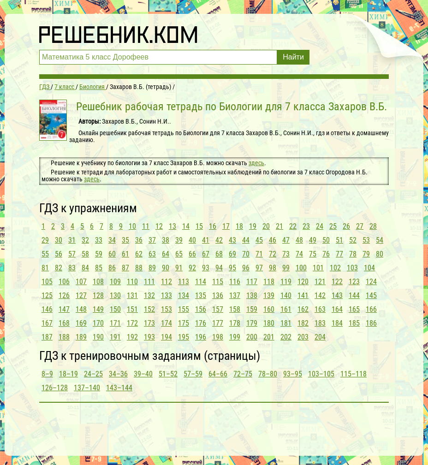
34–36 (118, 374)
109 (115, 281)
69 (232, 254)
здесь (256, 163)
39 (179, 240)
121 (320, 281)
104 (369, 267)
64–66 (217, 374)
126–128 (55, 387)
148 (81, 309)
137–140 (87, 387)
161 (285, 309)
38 (165, 240)
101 (318, 267)
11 (145, 226)
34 (112, 240)
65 (179, 254)
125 (47, 295)
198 (217, 337)
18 (239, 226)
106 (64, 281)
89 (152, 267)
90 (165, 267)
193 (149, 337)
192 (132, 337)
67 (205, 254)
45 (259, 240)
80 (379, 254)
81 (45, 267)
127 (81, 295)
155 (183, 309)
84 (85, 267)
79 (366, 254)
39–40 (143, 374)
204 (320, 337)
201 (268, 337)
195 (183, 337)
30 (58, 240)
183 (320, 323)
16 (212, 226)
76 (326, 254)
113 (183, 281)
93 (205, 267)
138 (251, 295)
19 (252, 226)
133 (166, 295)
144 (354, 295)
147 (64, 309)
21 (279, 226)
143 (337, 295)
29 (45, 240)
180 (268, 323)
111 (149, 281)
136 (217, 295)
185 (354, 323)
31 (72, 240)
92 (192, 267)
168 (64, 323)
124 (371, 281)
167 (47, 323)
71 (259, 254)
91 (179, 267)
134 (183, 295)
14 (186, 226)
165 (354, 309)
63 (152, 254)
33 (98, 240)
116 (234, 281)
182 (303, 323)
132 (149, 295)
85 (98, 267)
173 (149, 323)
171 (115, 323)
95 (232, 267)
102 (335, 267)
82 (58, 267)
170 (98, 323)
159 (251, 309)
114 (200, 281)
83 (72, 267)
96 (246, 267)
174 (166, 323)
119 (285, 281)
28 (373, 226)
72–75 (242, 374)
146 (47, 309)
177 (217, 323)
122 (337, 281)
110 (132, 281)
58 (85, 254)
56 (58, 254)
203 (303, 337)
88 (139, 267)
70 (246, 254)
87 (125, 267)
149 (98, 309)
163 (320, 309)
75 (312, 254)
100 (301, 267)
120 (303, 281)
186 (371, 323)
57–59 (193, 374)
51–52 (168, 374)
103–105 (321, 374)
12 (159, 226)
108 (98, 281)
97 (259, 267)
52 (353, 240)
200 (251, 337)
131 (132, 295)
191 (115, 337)
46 (272, 240)
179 (251, 323)
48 (299, 240)
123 (354, 281)
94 (219, 267)
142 (320, 295)
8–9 (47, 374)
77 (339, 254)
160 (268, 309)
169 (81, 323)
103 (352, 267)
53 (366, 240)
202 (285, 337)
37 (152, 240)
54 (379, 240)
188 (64, 337)
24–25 (93, 374)
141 (303, 295)
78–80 (267, 374)
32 (85, 240)
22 (293, 226)
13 (172, 226)
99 (286, 267)
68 (219, 254)
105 (47, 281)
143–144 (119, 387)
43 (232, 240)
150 (115, 309)
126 (64, 295)
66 (192, 254)
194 (166, 337)
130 (115, 295)
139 (268, 295)
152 (149, 309)
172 (132, 323)
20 (266, 226)
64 (165, 254)
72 (272, 254)
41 (205, 240)
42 (219, 240)
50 (326, 240)
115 (217, 281)
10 (132, 226)
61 (125, 254)
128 (98, 295)
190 (98, 337)
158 (234, 309)
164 (337, 309)
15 (199, 226)
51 (339, 240)
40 (192, 240)
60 (112, 254)
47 (286, 240)
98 (272, 267)
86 (112, 267)
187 (47, 337)
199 (234, 337)
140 (285, 295)
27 (359, 226)
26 (346, 226)
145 (371, 295)
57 (72, 254)
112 (166, 281)
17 (226, 226)
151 (132, 309)
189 (81, 337)
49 (312, 240)
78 (353, 254)
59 (98, 254)
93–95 (292, 374)
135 (200, 295)
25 (333, 226)
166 (371, 309)
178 (234, 323)
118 (268, 281)
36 (139, 240)
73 (286, 254)
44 (246, 240)
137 (234, 295)
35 (125, 240)
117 (251, 281)
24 (319, 226)
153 (166, 309)
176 (200, 323)
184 (337, 323)
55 (45, 254)
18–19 (68, 374)
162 (303, 309)
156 (200, 309)
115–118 (353, 374)
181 (285, 323)
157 (217, 309)
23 (306, 226)
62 (139, 254)
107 (81, 281)
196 (200, 337)
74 (299, 254)
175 (183, 323)
